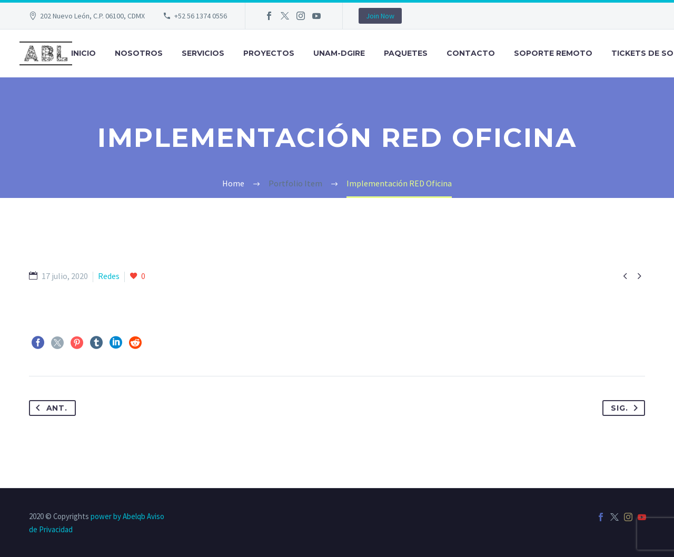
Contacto (471, 53)
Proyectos (268, 53)
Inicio (83, 53)
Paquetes (406, 53)
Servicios (203, 53)
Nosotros (139, 53)
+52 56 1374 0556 (200, 16)
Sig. (626, 408)
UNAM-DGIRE (339, 53)
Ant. (49, 408)
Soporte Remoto (553, 53)
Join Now (380, 16)
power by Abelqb (118, 516)
